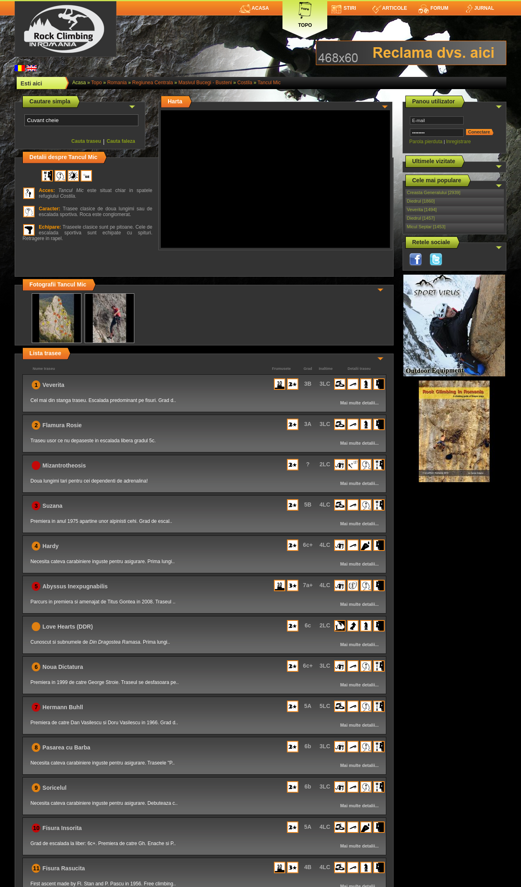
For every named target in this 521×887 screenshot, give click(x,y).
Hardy (50, 546)
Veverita (53, 385)
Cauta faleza (121, 141)
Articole (389, 8)
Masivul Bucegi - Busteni (205, 82)
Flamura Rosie (61, 425)
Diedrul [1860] (421, 201)
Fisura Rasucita (63, 868)
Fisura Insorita (61, 828)
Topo (304, 13)
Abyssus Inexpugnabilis (74, 586)
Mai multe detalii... (359, 402)
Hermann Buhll (62, 707)
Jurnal (479, 8)
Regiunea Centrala (152, 82)
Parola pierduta (425, 141)
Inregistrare (458, 141)
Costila (244, 82)
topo (96, 82)
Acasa (254, 8)
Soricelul (54, 787)
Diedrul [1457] (421, 218)
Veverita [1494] (422, 209)
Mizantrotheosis (64, 465)
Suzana (52, 505)
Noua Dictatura (62, 667)
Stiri (343, 8)
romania (117, 82)
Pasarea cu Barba (66, 747)
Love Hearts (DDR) (67, 626)
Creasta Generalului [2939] (433, 192)
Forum (433, 8)
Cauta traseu (86, 141)
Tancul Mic (269, 82)
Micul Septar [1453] (426, 226)
